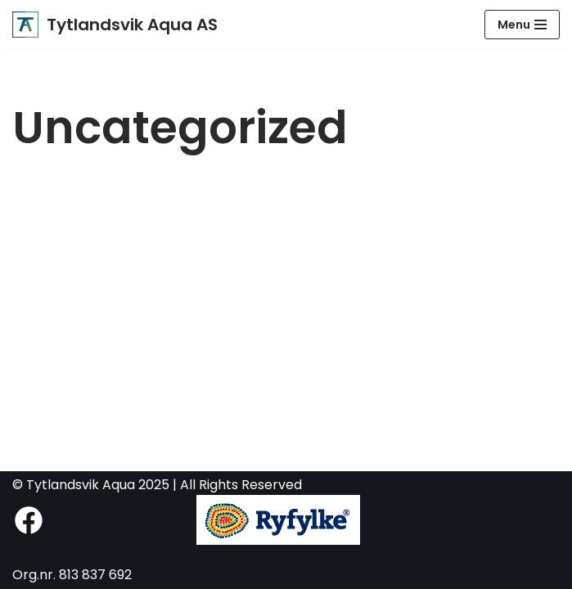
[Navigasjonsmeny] (522, 24)
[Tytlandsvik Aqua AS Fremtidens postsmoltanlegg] (115, 24)
